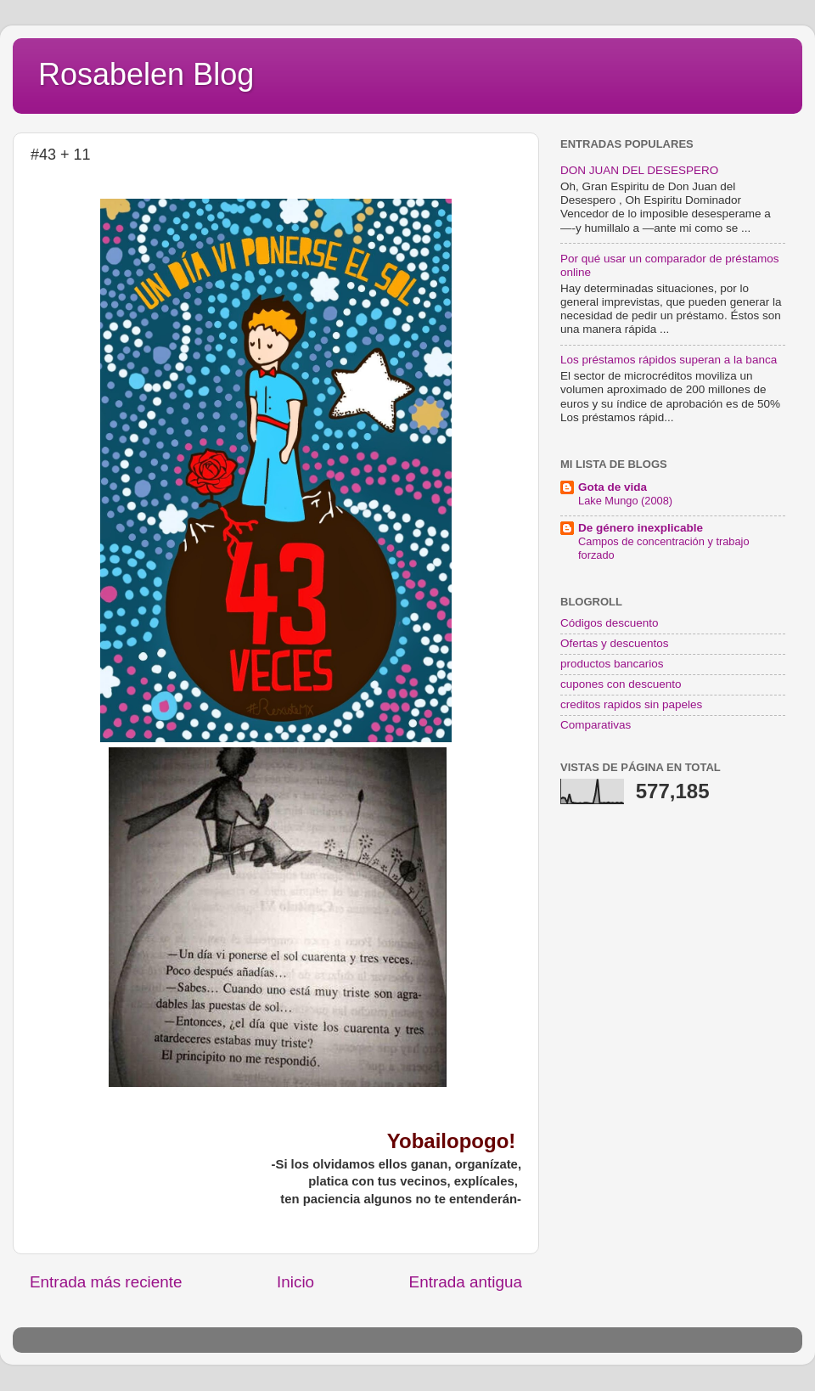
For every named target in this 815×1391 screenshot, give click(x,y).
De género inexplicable (640, 527)
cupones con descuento (621, 684)
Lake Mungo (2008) (625, 500)
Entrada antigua (465, 1282)
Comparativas (595, 724)
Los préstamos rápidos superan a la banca (668, 359)
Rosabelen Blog (146, 74)
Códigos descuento (609, 623)
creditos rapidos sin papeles (631, 704)
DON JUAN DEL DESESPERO (639, 170)
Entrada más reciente (106, 1282)
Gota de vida (612, 487)
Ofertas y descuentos (614, 643)
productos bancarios (612, 663)
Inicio (295, 1282)
